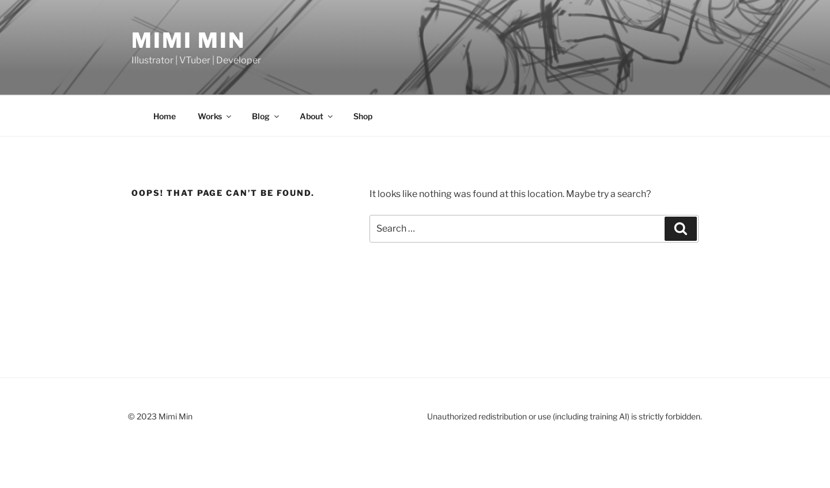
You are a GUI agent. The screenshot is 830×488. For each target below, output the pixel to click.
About (317, 116)
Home (164, 116)
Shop (362, 116)
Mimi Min (188, 40)
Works (215, 116)
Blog (266, 116)
